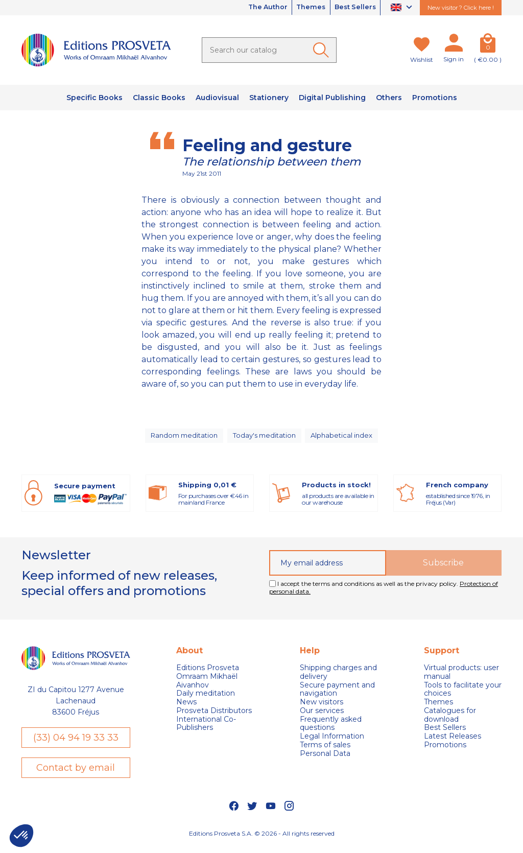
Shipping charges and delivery (338, 678)
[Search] (269, 50)
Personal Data (325, 759)
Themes (302, 7)
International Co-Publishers (206, 730)
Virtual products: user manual (461, 678)
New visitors (321, 708)
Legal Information (332, 743)
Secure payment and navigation (337, 695)
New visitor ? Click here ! (460, 7)
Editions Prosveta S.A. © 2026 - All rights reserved (262, 840)
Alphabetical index (345, 438)
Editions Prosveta (207, 674)
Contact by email (75, 774)
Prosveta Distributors (214, 717)
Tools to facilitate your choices (463, 695)
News (186, 708)
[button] (21, 835)
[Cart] (488, 45)
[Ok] (322, 50)
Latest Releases (452, 743)
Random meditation (182, 438)
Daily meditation (205, 700)
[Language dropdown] (403, 8)
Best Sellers (352, 7)
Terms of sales (325, 751)
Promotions (445, 751)
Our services (322, 717)
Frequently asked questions (331, 730)
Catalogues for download (450, 721)
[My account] (453, 45)
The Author (252, 7)
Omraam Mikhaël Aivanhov (206, 687)
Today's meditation (265, 438)
